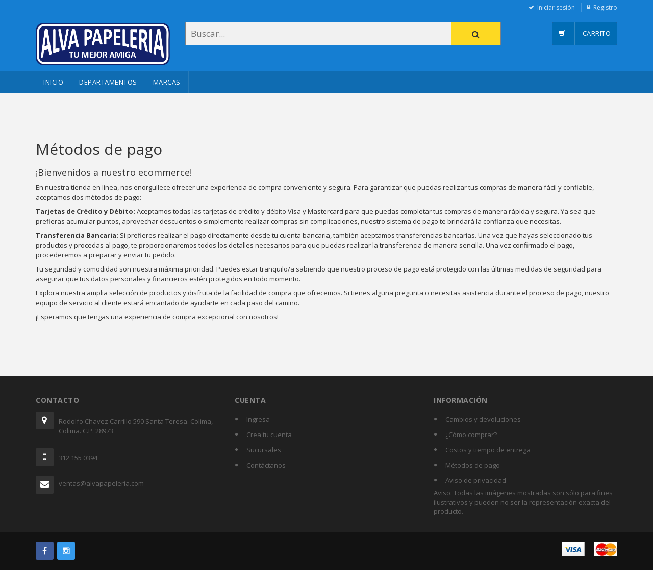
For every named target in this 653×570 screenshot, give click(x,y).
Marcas (167, 82)
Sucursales (263, 449)
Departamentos (108, 82)
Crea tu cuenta (269, 434)
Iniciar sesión (556, 7)
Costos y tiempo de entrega (488, 449)
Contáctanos (266, 465)
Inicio (53, 82)
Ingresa (258, 419)
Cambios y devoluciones (483, 419)
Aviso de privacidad (475, 480)
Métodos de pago (472, 465)
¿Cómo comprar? (471, 434)
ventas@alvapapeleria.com (101, 483)
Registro (605, 7)
